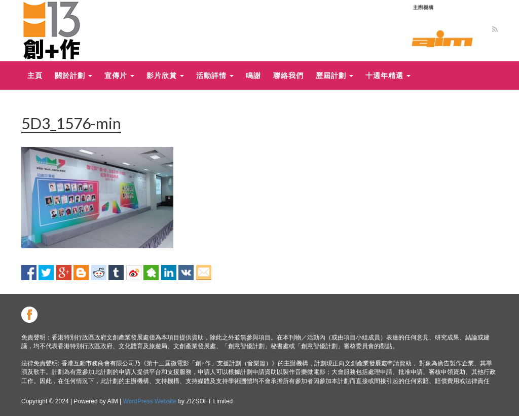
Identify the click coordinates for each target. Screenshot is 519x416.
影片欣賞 (165, 75)
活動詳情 (215, 75)
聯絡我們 (288, 75)
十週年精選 (388, 75)
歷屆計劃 (334, 75)
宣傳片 (119, 75)
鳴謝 (253, 75)
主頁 (35, 75)
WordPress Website (150, 401)
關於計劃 (73, 75)
